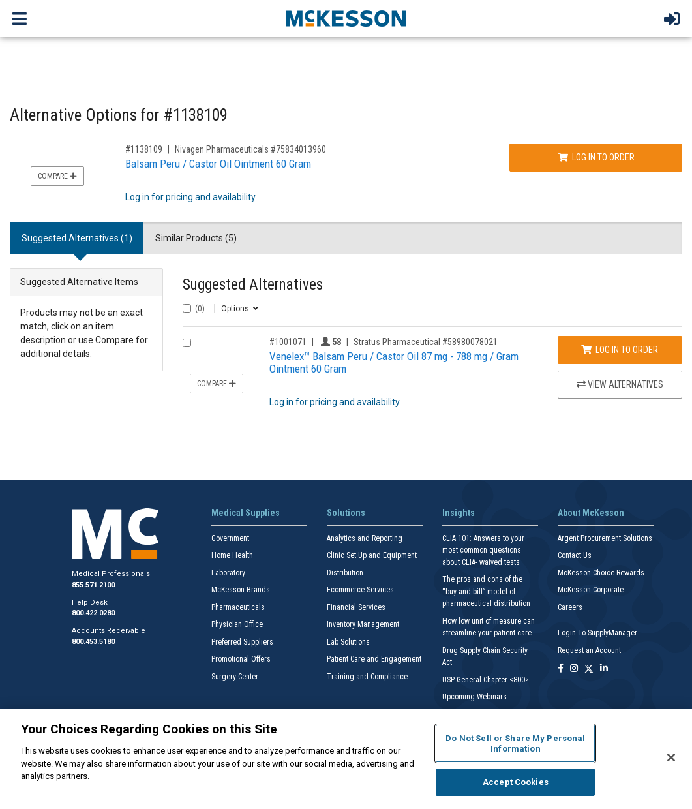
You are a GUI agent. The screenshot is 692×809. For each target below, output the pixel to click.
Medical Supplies (245, 513)
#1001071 (288, 342)
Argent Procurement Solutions (605, 538)
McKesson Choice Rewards (601, 572)
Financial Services (356, 607)
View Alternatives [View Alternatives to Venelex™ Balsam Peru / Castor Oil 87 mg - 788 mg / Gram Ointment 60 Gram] (620, 384)
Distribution (345, 572)
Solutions (346, 513)
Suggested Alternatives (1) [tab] (77, 238)
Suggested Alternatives (253, 285)
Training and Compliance (367, 676)
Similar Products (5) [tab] (196, 238)
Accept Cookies (516, 782)
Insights (458, 513)
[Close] (671, 757)
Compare (57, 176)
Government (230, 538)
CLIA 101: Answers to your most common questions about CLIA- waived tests (483, 550)
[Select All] (187, 308)
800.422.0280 (93, 613)
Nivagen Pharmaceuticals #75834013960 (250, 149)
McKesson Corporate (591, 589)
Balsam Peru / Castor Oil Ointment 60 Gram (218, 163)
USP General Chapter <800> (485, 679)
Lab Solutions (348, 642)
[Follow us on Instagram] (574, 669)
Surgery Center (234, 676)
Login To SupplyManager (597, 632)
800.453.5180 (93, 641)
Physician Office (237, 624)
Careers (570, 607)
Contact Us (575, 555)
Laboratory (228, 572)
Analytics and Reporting (364, 538)
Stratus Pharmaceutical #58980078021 (426, 342)
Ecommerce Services (360, 589)
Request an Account (589, 650)
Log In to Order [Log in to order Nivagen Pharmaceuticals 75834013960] (596, 157)
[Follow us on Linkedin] (604, 669)
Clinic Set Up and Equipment (372, 555)
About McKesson (591, 513)
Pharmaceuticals (238, 607)
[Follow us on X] (589, 669)
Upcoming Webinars (474, 696)
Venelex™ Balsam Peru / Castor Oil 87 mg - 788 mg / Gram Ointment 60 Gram (394, 362)
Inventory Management (363, 624)
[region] (346, 759)
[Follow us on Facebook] (561, 669)
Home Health (232, 555)
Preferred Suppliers (242, 642)
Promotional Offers (241, 659)
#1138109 (143, 149)
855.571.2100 (93, 585)
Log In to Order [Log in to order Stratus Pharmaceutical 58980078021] (619, 349)
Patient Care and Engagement (374, 659)
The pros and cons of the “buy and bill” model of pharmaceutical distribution (486, 591)
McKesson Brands (240, 589)
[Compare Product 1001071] (187, 343)
